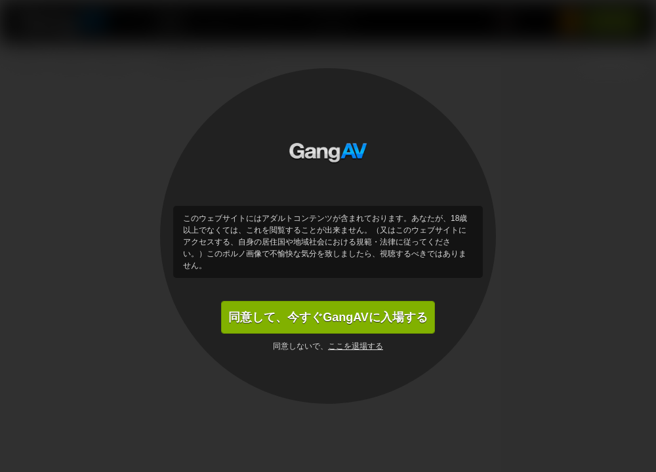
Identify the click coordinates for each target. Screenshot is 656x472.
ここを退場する (355, 346)
